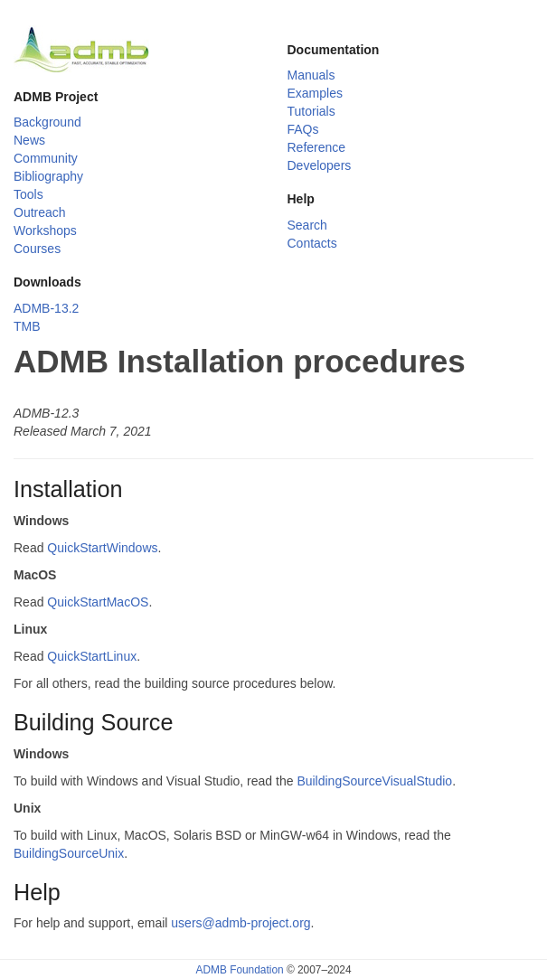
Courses (37, 248)
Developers (320, 165)
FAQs (303, 129)
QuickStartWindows (102, 548)
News (29, 140)
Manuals (311, 75)
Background (47, 122)
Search (307, 225)
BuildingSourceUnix (69, 853)
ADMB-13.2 (46, 308)
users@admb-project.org (240, 923)
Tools (28, 194)
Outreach (40, 212)
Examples (315, 93)
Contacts (312, 243)
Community (46, 158)
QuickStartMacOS (97, 602)
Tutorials (311, 111)
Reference (317, 147)
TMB (27, 326)
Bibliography (48, 176)
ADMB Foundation (239, 970)
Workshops (45, 230)
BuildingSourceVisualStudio (374, 781)
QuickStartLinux (92, 656)
